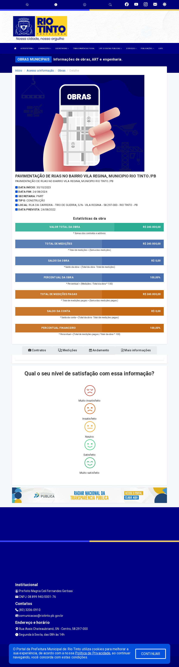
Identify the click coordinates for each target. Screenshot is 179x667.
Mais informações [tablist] (136, 350)
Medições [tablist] (67, 350)
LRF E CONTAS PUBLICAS (110, 48)
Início (18, 70)
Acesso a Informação (40, 70)
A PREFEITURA (27, 48)
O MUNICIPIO (45, 48)
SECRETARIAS (62, 48)
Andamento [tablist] (99, 350)
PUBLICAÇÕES (147, 48)
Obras (62, 70)
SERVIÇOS (131, 48)
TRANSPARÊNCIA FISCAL (84, 48)
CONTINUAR (150, 654)
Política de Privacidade (92, 653)
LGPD (160, 48)
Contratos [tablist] (37, 350)
